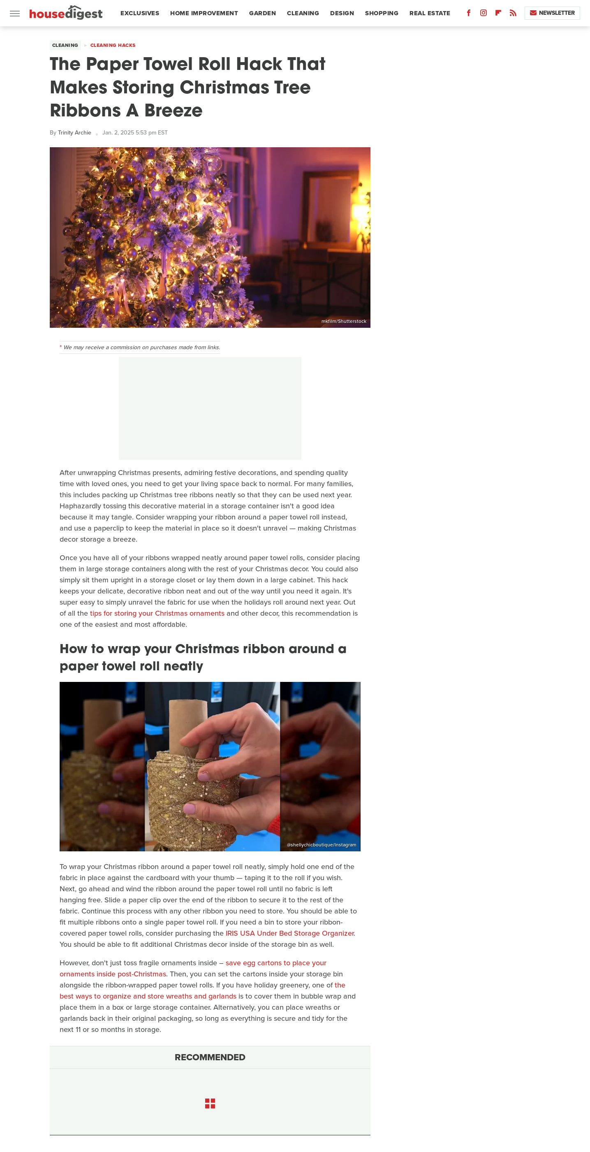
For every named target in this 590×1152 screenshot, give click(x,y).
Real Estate (430, 13)
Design (342, 13)
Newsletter (552, 13)
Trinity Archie (74, 132)
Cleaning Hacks (113, 45)
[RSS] (513, 15)
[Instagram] (483, 15)
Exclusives (139, 13)
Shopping (381, 13)
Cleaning (303, 13)
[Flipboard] (498, 15)
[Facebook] (468, 15)
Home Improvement (204, 13)
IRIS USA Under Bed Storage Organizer (290, 933)
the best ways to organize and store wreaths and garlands (202, 990)
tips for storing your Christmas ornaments (157, 613)
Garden (262, 13)
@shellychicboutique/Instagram (321, 844)
